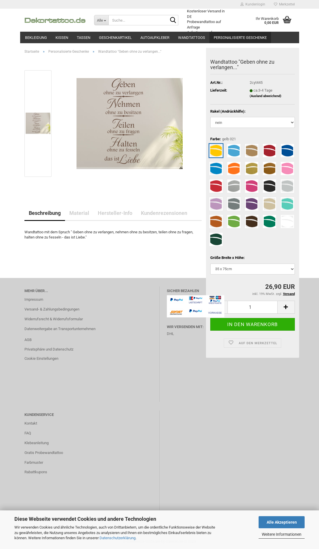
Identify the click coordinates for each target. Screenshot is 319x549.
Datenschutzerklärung (117, 538)
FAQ (27, 433)
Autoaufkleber (154, 37)
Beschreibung (45, 213)
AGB (28, 340)
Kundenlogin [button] (252, 4)
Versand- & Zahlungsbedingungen (51, 309)
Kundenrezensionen (164, 213)
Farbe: (223, 139)
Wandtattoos (191, 37)
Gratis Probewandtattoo (43, 452)
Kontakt (30, 423)
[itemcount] (252, 307)
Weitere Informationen (281, 534)
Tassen (83, 37)
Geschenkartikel (115, 37)
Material (79, 213)
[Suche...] (101, 20)
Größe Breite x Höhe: (227, 257)
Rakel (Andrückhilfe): (228, 111)
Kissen (62, 37)
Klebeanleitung (36, 443)
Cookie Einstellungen (41, 358)
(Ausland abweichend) (265, 96)
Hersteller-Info (115, 213)
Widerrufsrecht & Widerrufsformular (53, 319)
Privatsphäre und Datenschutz (48, 349)
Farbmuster (33, 462)
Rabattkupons (35, 472)
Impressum (33, 299)
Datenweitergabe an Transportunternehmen (59, 329)
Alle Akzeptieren (282, 522)
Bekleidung (36, 37)
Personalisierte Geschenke (240, 37)
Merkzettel (284, 4)
